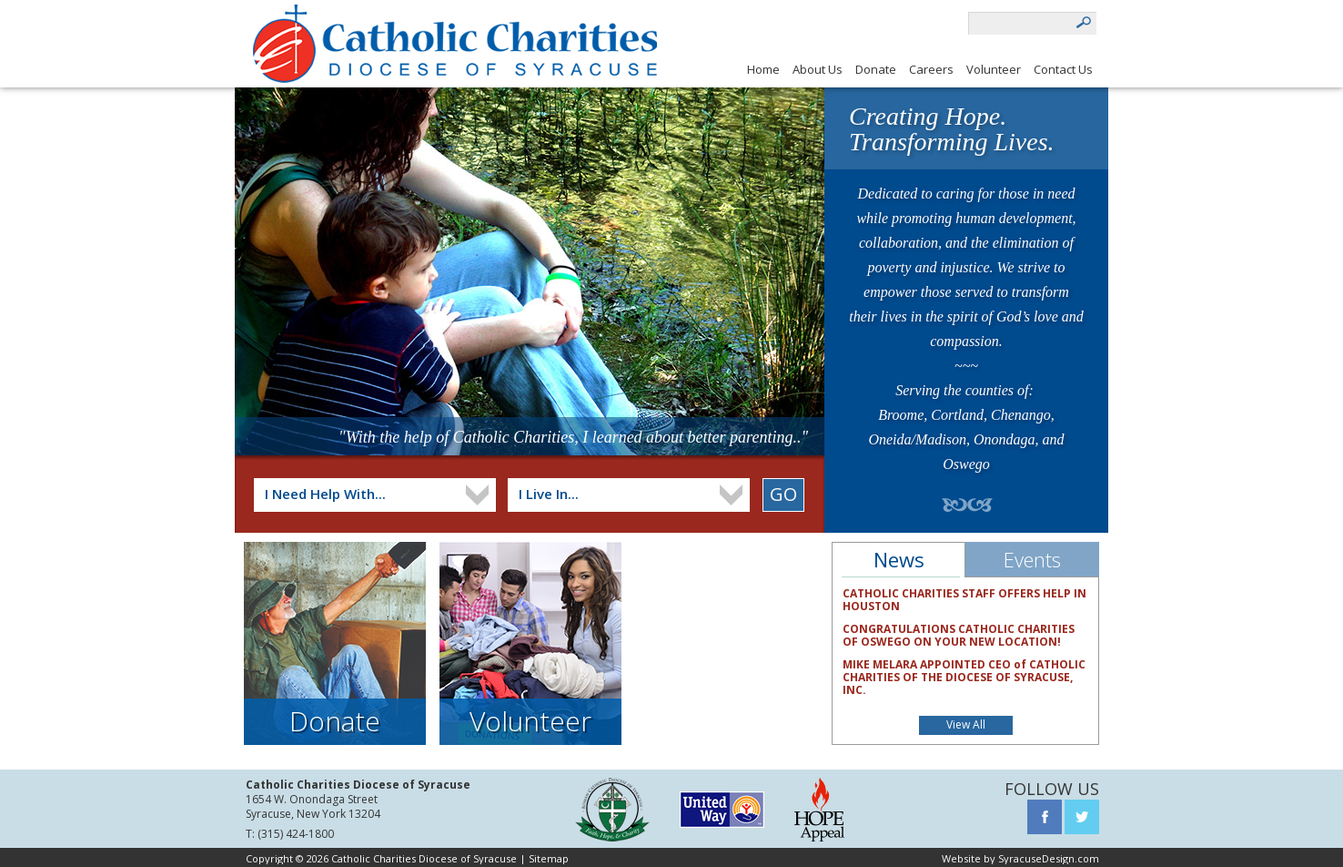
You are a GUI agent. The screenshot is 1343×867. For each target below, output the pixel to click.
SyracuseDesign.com (1048, 858)
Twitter (1082, 817)
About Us (818, 69)
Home (763, 69)
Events (1032, 559)
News (898, 559)
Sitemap (549, 858)
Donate (875, 69)
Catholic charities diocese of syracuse (455, 44)
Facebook (1044, 817)
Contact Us (1063, 69)
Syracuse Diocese (612, 810)
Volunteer (993, 69)
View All (965, 724)
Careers (931, 69)
